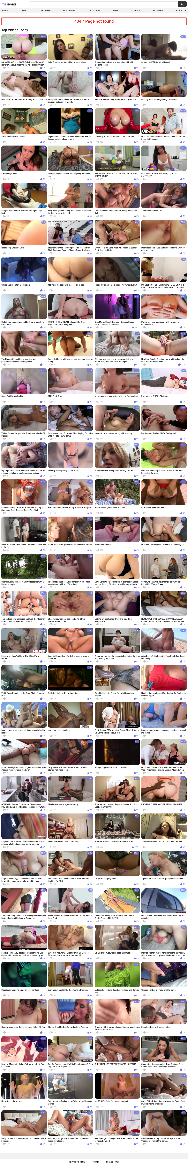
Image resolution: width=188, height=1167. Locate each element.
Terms (96, 1162)
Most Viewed (69, 11)
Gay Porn (135, 11)
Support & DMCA (77, 1162)
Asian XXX (181, 11)
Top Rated (45, 11)
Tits (9, 4)
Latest (24, 11)
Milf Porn (158, 11)
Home (5, 11)
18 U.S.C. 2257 (112, 1162)
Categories (94, 11)
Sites (115, 11)
